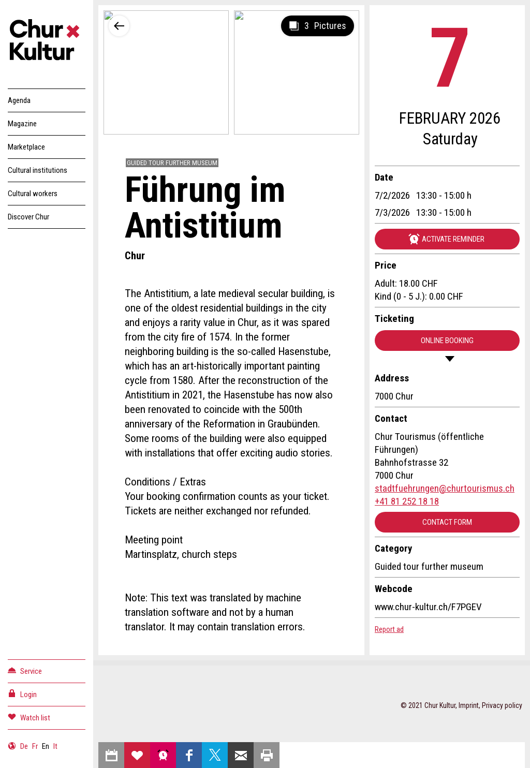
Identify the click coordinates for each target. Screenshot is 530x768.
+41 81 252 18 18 (407, 501)
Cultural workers (32, 193)
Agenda (19, 100)
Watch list (29, 717)
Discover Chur (28, 216)
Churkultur (46, 41)
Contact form (447, 522)
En (45, 746)
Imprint (469, 705)
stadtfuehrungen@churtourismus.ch (444, 488)
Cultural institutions (37, 170)
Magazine (22, 123)
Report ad (389, 629)
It (55, 746)
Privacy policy (502, 705)
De (24, 746)
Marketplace (26, 147)
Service (25, 670)
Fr (35, 746)
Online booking (447, 340)
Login (22, 693)
